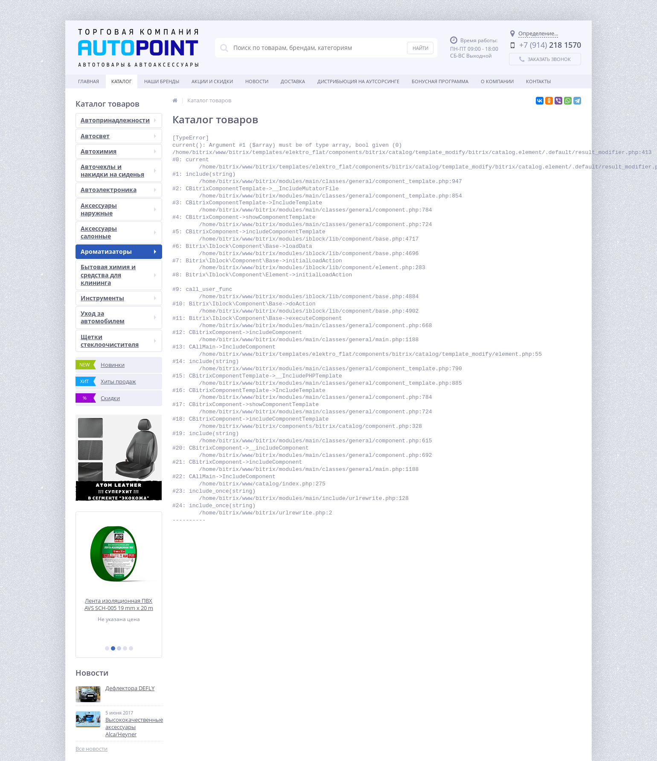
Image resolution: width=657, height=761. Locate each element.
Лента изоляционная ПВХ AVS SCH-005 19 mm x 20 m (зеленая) (118, 604)
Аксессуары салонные (118, 232)
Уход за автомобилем (118, 317)
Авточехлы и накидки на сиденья (118, 170)
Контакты (538, 81)
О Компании (497, 81)
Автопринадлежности (118, 120)
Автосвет (118, 136)
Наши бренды (161, 81)
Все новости (92, 748)
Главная (88, 81)
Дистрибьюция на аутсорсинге (358, 81)
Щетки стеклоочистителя (118, 341)
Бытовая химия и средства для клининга (118, 274)
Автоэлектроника (118, 190)
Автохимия (118, 151)
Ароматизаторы (118, 251)
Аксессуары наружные (118, 209)
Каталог (121, 81)
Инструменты (118, 298)
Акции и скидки (212, 81)
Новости (256, 81)
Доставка (293, 81)
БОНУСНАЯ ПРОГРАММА (440, 81)
